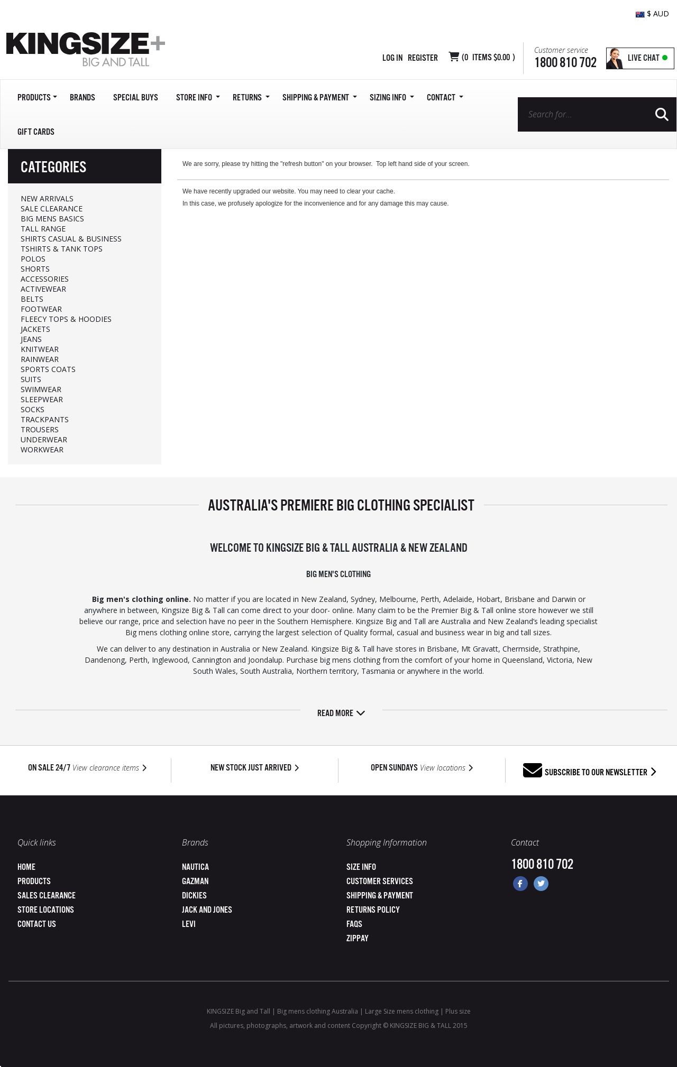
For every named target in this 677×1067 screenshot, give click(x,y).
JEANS (31, 339)
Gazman (195, 881)
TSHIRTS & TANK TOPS (62, 249)
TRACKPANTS (45, 419)
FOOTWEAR (41, 309)
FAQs (354, 924)
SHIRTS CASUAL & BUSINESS (71, 239)
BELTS (32, 299)
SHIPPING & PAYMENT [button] (319, 98)
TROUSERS (40, 429)
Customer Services (379, 881)
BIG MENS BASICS (52, 219)
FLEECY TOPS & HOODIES (66, 319)
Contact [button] (445, 98)
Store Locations (45, 910)
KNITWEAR (40, 349)
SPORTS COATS (48, 369)
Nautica (195, 867)
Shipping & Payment (379, 896)
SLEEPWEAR (42, 399)
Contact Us (36, 924)
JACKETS (35, 329)
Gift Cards (35, 132)
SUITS (31, 379)
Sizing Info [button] (392, 98)
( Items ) (488, 57)
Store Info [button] (198, 98)
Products (34, 881)
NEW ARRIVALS (47, 198)
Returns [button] (251, 98)
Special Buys (135, 98)
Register (423, 58)
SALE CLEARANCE (52, 208)
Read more (341, 713)
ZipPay (357, 938)
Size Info (361, 867)
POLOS (33, 259)
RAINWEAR (40, 359)
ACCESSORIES (45, 279)
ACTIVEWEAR (43, 289)
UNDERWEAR (44, 439)
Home (26, 867)
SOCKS (32, 409)
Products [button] (37, 98)
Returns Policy (373, 910)
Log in (392, 58)
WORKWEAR (42, 449)
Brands (82, 98)
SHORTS (35, 269)
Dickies (194, 896)
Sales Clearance (46, 896)
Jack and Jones (207, 910)
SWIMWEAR (41, 389)
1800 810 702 (565, 63)
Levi (189, 924)
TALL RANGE (43, 229)
